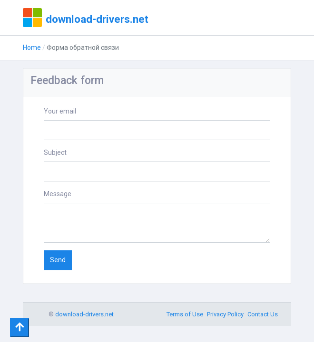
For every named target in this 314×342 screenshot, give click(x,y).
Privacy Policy (225, 314)
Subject (55, 152)
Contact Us (262, 314)
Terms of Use (185, 314)
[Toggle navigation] (19, 327)
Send (58, 260)
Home (32, 47)
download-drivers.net (97, 19)
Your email (60, 111)
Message (57, 194)
